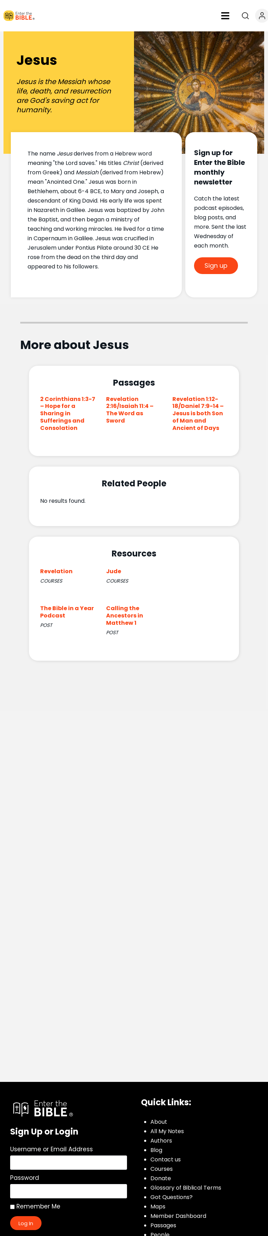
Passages (163, 1225)
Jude (113, 571)
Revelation (56, 571)
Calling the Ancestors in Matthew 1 (124, 615)
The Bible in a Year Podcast (67, 612)
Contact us (165, 1159)
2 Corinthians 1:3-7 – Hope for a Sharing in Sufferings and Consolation (67, 413)
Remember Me (35, 1206)
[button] (225, 15)
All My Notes (167, 1131)
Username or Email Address (51, 1149)
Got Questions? (171, 1197)
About (158, 1122)
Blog (156, 1150)
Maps (157, 1207)
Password (24, 1178)
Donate (160, 1178)
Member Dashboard (178, 1216)
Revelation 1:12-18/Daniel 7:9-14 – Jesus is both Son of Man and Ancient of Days (198, 413)
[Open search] (245, 16)
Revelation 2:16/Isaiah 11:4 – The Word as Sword (130, 410)
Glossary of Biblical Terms (185, 1188)
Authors (161, 1141)
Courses (161, 1169)
